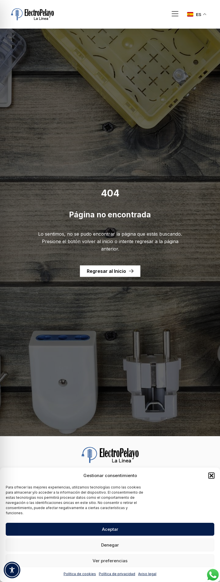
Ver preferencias (110, 560)
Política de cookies (80, 574)
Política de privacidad (117, 574)
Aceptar (110, 529)
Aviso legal (147, 574)
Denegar (110, 545)
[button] (211, 475)
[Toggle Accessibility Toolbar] (12, 570)
